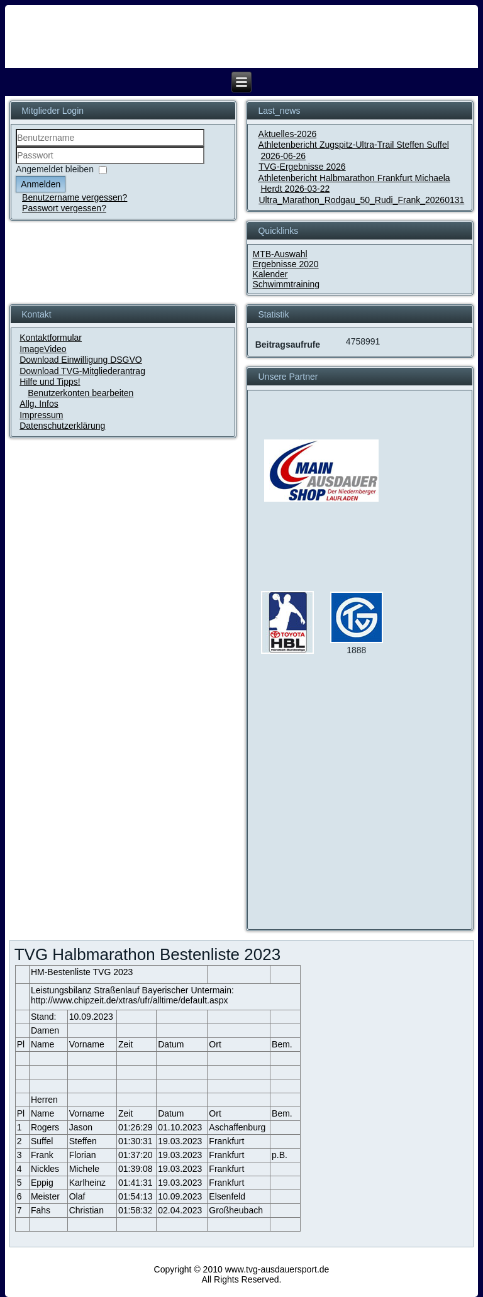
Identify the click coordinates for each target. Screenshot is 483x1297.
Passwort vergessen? (64, 208)
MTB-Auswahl (279, 254)
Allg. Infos (38, 404)
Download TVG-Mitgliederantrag (82, 371)
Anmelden (40, 184)
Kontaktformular (50, 338)
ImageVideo (42, 349)
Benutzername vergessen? (74, 197)
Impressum (41, 415)
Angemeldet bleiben (55, 169)
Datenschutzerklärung (62, 426)
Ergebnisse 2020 (285, 264)
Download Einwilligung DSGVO (80, 360)
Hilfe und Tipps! (49, 382)
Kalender (269, 274)
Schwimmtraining (285, 284)
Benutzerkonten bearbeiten (80, 393)
